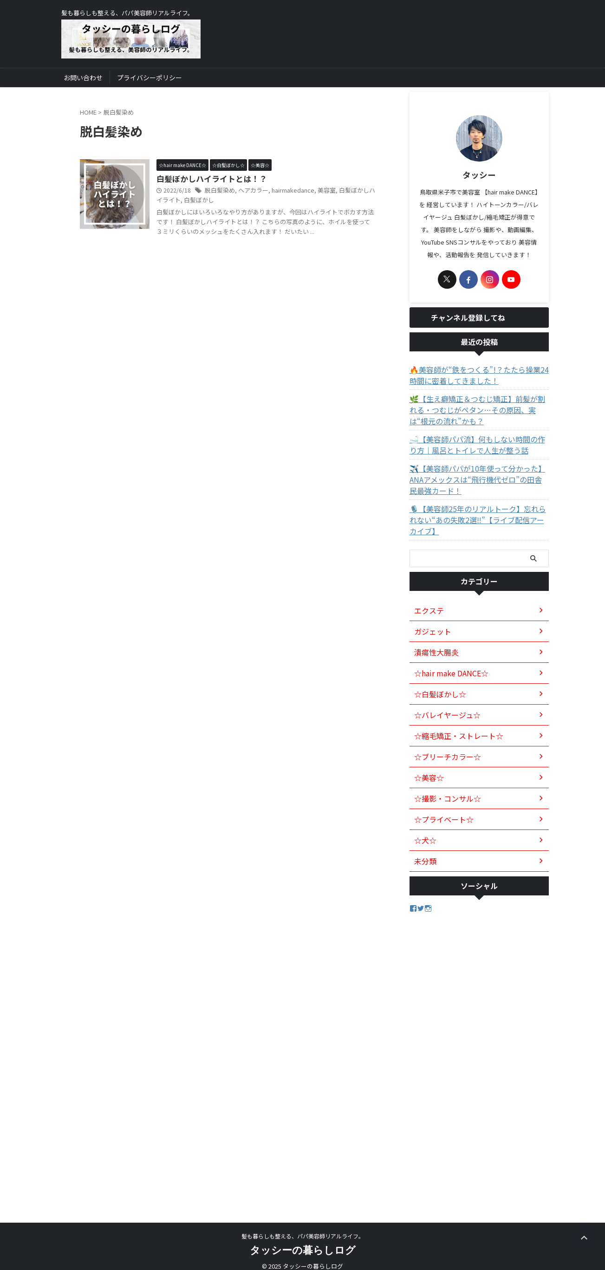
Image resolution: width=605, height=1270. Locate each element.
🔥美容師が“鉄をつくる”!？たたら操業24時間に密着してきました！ (477, 377)
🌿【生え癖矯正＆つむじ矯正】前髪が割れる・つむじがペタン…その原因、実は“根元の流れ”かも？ (478, 412)
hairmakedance (286, 191)
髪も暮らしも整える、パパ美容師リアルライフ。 (302, 1227)
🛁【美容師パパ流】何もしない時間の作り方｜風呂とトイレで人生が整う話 (478, 446)
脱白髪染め (219, 191)
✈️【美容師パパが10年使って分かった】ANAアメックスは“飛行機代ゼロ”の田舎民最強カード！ (479, 481)
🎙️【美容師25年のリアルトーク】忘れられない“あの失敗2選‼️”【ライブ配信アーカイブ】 (476, 516)
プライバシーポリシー (149, 77)
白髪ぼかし (185, 201)
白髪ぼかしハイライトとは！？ (208, 179)
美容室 (318, 191)
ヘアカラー (250, 191)
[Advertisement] (479, 1051)
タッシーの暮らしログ (303, 1240)
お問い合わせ (83, 77)
